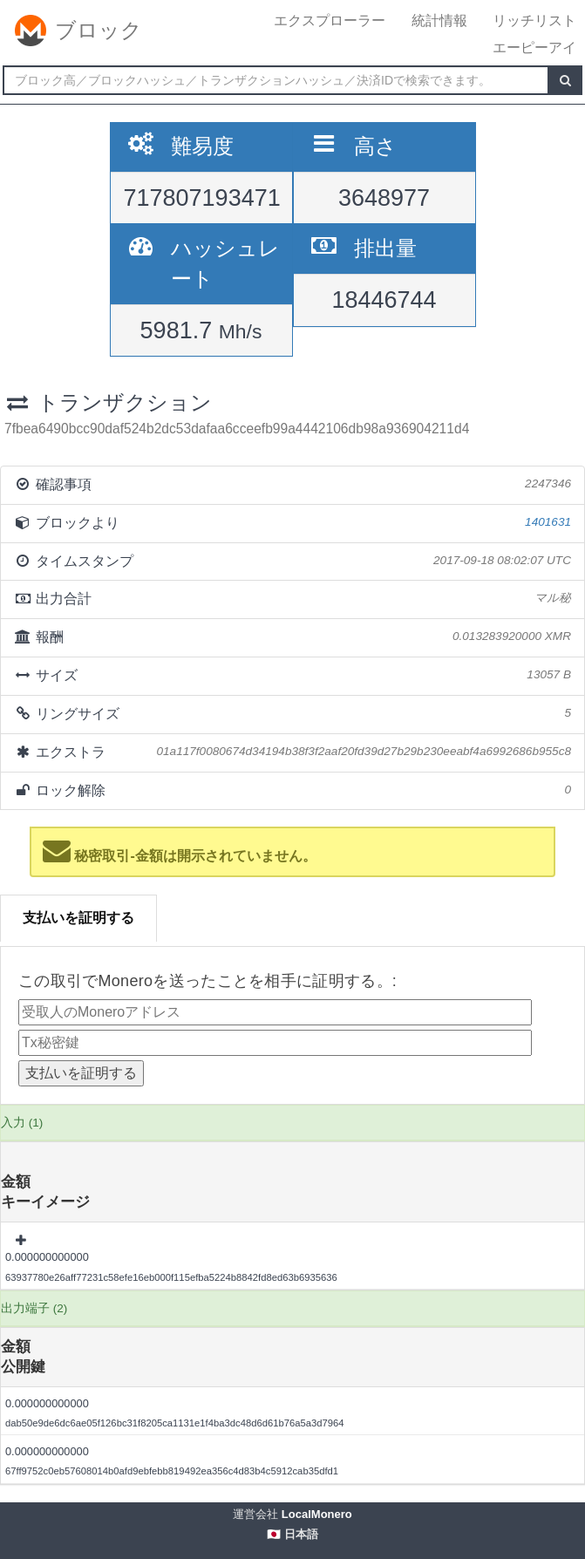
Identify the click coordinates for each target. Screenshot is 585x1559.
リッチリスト (534, 20)
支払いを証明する (78, 917)
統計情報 (439, 20)
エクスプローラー (329, 20)
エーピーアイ (534, 47)
